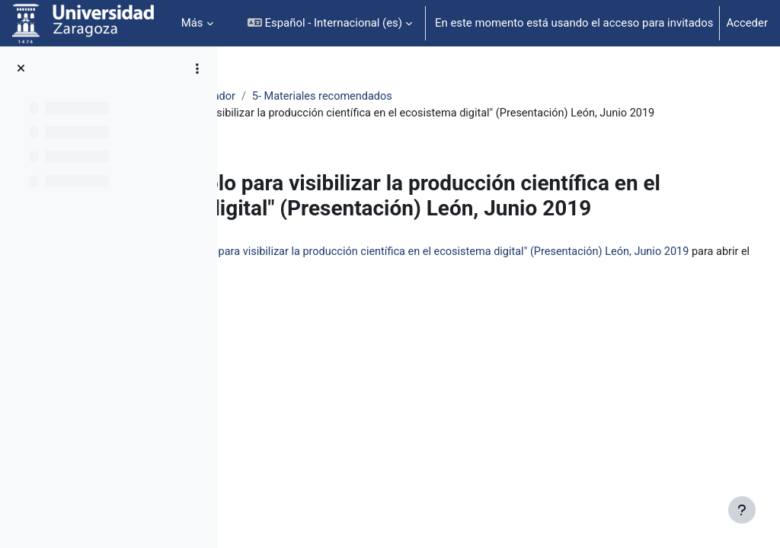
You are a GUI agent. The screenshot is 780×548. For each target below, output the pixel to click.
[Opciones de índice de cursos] (197, 68)
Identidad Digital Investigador (320, 97)
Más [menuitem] (192, 23)
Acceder (747, 23)
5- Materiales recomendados (483, 97)
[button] (330, 23)
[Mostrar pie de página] (742, 510)
